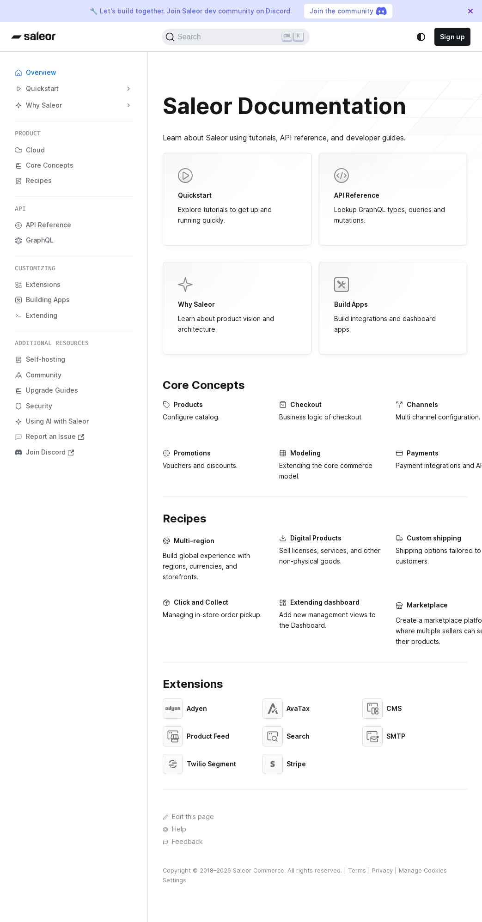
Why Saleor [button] (38, 105)
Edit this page (188, 816)
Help (174, 829)
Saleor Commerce (258, 870)
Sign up (452, 37)
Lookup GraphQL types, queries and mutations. (393, 196)
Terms (357, 870)
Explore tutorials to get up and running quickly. (237, 196)
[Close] (470, 11)
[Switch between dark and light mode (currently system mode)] (421, 37)
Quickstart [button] (37, 89)
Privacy (382, 870)
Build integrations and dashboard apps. (393, 305)
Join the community (348, 11)
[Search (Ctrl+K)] (236, 37)
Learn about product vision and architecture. (237, 305)
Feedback (182, 841)
